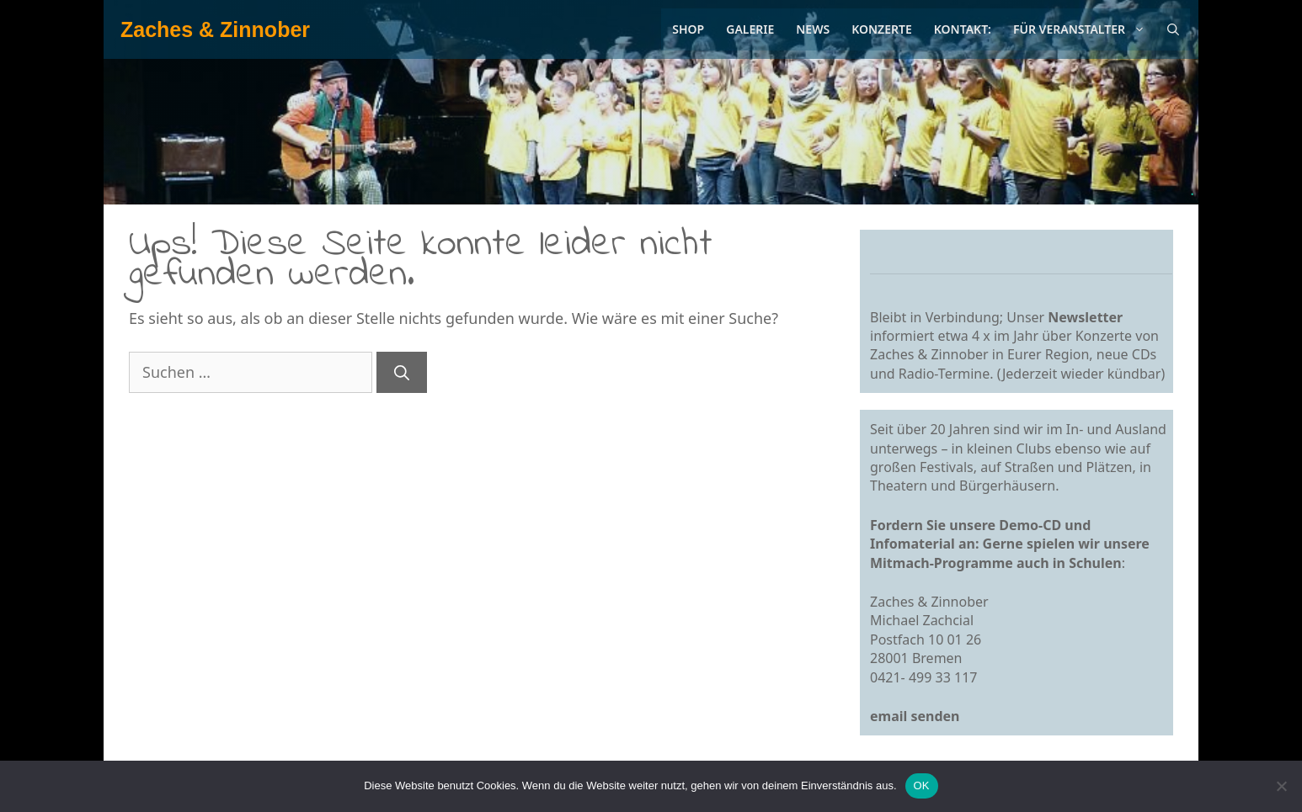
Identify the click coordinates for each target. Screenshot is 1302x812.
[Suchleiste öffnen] (1173, 29)
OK (922, 785)
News (813, 29)
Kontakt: (962, 29)
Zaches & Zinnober (215, 29)
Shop (688, 29)
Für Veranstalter (1084, 29)
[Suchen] (401, 372)
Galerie (750, 29)
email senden (915, 716)
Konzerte (881, 29)
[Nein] (1281, 786)
